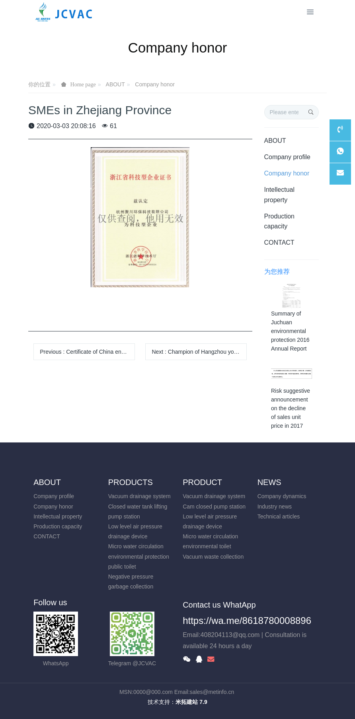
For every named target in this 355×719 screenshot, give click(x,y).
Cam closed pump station (214, 506)
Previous (87, 352)
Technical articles (278, 516)
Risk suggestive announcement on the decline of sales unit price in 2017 (290, 408)
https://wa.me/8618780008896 (247, 620)
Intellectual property (279, 194)
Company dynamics (281, 496)
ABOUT (115, 84)
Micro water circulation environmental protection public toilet (138, 556)
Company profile (287, 157)
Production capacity (279, 221)
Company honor (155, 84)
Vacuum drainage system (139, 496)
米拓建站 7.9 (191, 702)
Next (199, 352)
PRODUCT (202, 482)
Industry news (274, 506)
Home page (83, 84)
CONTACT (279, 242)
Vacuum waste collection (213, 556)
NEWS (269, 482)
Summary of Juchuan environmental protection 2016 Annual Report (290, 331)
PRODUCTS (130, 482)
